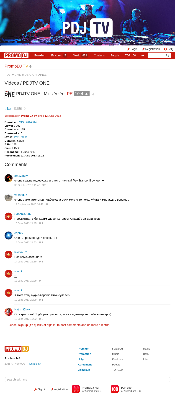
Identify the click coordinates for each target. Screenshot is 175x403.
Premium (83, 348)
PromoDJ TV (29, 115)
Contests (117, 359)
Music (80, 55)
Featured (59, 55)
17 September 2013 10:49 (28, 204)
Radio (146, 348)
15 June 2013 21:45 (25, 223)
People (115, 55)
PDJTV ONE (36, 83)
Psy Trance (20, 136)
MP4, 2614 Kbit (28, 122)
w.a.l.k (18, 271)
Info (145, 359)
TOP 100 (130, 55)
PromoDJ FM (90, 387)
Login (134, 49)
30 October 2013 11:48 (27, 185)
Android (89, 391)
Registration (152, 49)
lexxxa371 (21, 252)
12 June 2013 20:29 (25, 280)
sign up (23, 325)
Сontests (99, 55)
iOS (100, 391)
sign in (51, 325)
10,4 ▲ (82, 93)
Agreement (85, 364)
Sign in (42, 389)
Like (8, 109)
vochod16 (20, 194)
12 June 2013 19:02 (25, 318)
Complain (84, 369)
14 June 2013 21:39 (25, 261)
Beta (146, 353)
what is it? (35, 363)
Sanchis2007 (22, 213)
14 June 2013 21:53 (25, 242)
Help (81, 359)
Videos (12, 83)
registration (61, 389)
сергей (18, 233)
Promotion (84, 353)
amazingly (21, 175)
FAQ (170, 49)
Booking (39, 55)
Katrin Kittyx (22, 309)
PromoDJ (16, 66)
